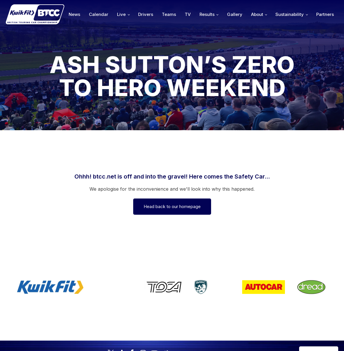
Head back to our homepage (172, 206)
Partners (325, 14)
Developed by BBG (234, 328)
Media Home (319, 328)
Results (207, 14)
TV (188, 14)
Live (121, 14)
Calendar (98, 14)
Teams (169, 14)
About (257, 14)
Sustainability (289, 14)
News (74, 14)
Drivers (145, 14)
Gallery (234, 14)
